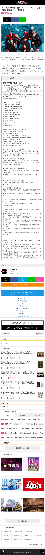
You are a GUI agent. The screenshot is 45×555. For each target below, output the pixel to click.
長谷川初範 (26, 540)
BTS (25, 57)
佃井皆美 (5, 540)
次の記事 (39, 333)
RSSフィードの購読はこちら (28, 284)
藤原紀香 (28, 531)
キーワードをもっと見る (36, 544)
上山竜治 (25, 535)
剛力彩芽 (15, 535)
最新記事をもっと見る (27, 448)
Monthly (37, 415)
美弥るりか (6, 531)
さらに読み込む (28, 521)
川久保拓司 (36, 535)
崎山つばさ (18, 531)
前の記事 (6, 333)
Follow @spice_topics (22, 301)
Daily (7, 415)
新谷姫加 (15, 540)
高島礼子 (5, 535)
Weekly (22, 415)
